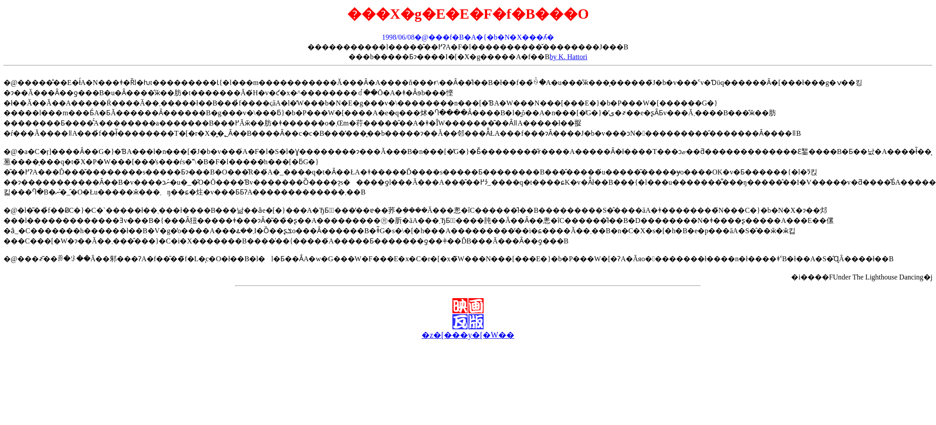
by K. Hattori (568, 57)
